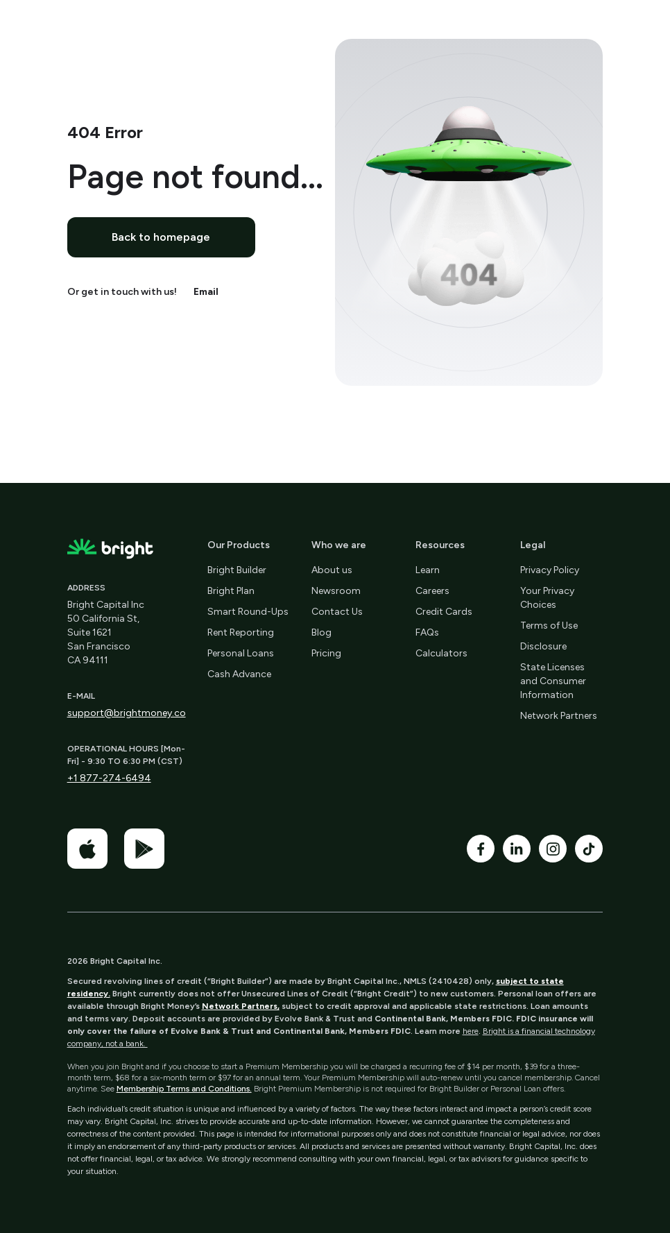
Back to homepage (161, 237)
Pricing (326, 653)
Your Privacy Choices (547, 598)
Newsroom (336, 591)
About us (331, 570)
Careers (432, 591)
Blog (321, 632)
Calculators (441, 653)
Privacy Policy (549, 570)
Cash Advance (239, 674)
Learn (427, 570)
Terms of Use (549, 625)
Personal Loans (240, 653)
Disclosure (543, 646)
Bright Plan (231, 591)
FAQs (427, 632)
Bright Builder (236, 570)
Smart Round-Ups (248, 612)
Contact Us (337, 612)
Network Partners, (241, 1006)
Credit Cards (443, 612)
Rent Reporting (240, 632)
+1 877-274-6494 (109, 778)
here (471, 1031)
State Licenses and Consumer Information (553, 681)
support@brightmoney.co (126, 713)
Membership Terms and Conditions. (184, 1089)
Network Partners (558, 716)
